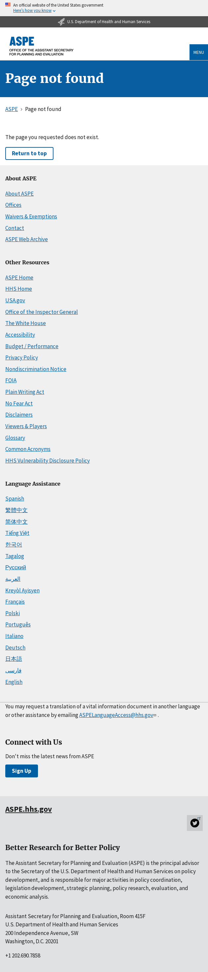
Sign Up (21, 770)
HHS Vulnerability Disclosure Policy (47, 460)
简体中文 (16, 521)
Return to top (29, 153)
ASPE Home (19, 277)
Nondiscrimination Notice (35, 369)
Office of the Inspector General (41, 312)
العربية (12, 578)
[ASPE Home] (41, 46)
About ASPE (19, 193)
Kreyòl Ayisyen (22, 590)
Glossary (15, 437)
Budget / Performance (31, 346)
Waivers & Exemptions (31, 216)
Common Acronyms (28, 449)
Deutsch (15, 647)
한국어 (13, 544)
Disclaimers (19, 414)
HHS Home (18, 288)
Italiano (14, 636)
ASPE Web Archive (26, 239)
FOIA (11, 380)
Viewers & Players (26, 426)
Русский (15, 567)
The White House (25, 323)
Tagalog (14, 556)
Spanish (14, 498)
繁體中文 (16, 510)
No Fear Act (19, 403)
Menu (198, 52)
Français (15, 601)
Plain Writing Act (24, 391)
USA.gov (15, 300)
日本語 (13, 658)
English (13, 682)
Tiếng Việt (17, 533)
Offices (13, 204)
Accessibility (20, 334)
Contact (14, 228)
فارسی (13, 670)
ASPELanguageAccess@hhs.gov (118, 715)
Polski (12, 613)
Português (18, 624)
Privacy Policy (21, 357)
